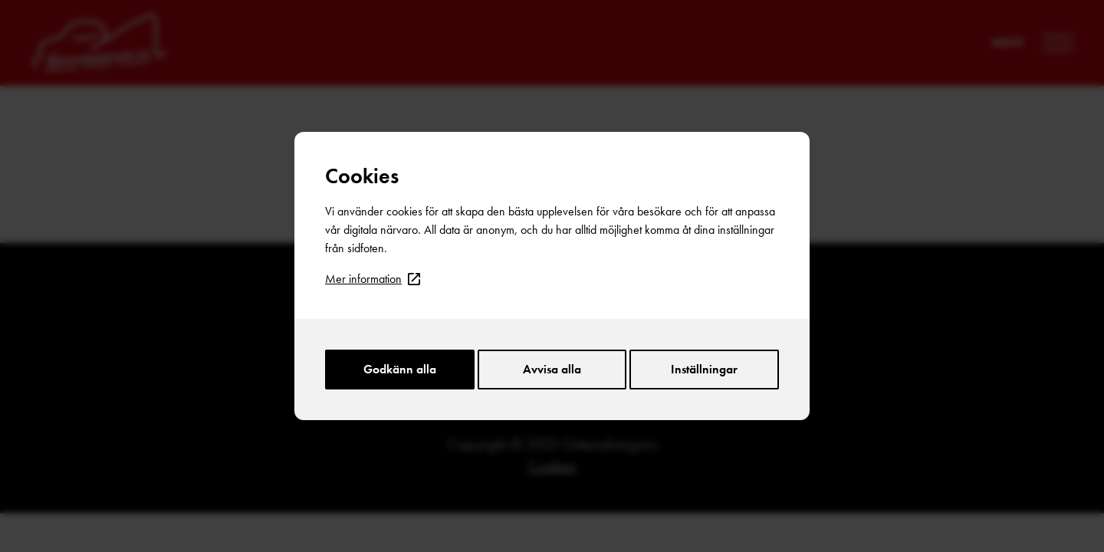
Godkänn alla (399, 369)
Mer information (372, 279)
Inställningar (704, 369)
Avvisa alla (552, 369)
